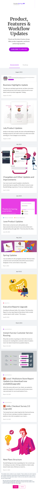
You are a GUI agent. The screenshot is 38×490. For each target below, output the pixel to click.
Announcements (14, 65)
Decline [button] (22, 486)
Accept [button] (15, 486)
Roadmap (25, 65)
